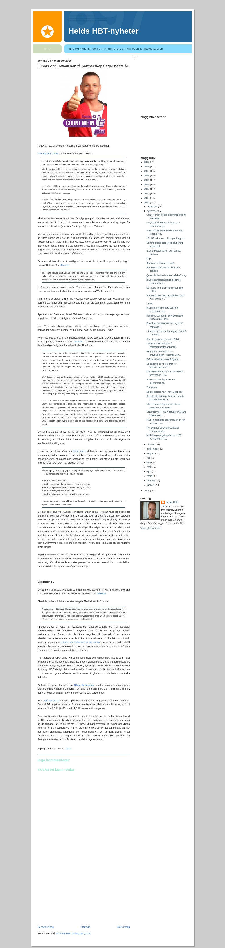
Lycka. (149, 303)
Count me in (79, 451)
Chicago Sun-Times (49, 153)
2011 (147, 198)
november (152, 211)
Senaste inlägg (46, 927)
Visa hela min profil (150, 528)
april (149, 471)
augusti (151, 453)
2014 (147, 184)
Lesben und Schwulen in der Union (80, 642)
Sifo (46, 700)
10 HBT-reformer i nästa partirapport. (165, 238)
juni (149, 462)
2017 (147, 171)
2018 (147, 166)
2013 (147, 189)
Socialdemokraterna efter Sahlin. (163, 339)
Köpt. (149, 258)
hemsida (79, 341)
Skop (56, 700)
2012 (147, 193)
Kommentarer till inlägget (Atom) (73, 933)
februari (151, 480)
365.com (64, 265)
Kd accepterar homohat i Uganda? (164, 391)
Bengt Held (172, 502)
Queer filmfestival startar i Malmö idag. (166, 275)
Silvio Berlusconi (84, 685)
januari (151, 485)
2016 (147, 175)
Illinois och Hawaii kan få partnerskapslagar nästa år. (83, 66)
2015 (147, 180)
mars (150, 476)
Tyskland (101, 593)
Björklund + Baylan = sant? (160, 263)
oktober (151, 444)
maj (149, 467)
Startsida (85, 927)
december (152, 206)
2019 (147, 162)
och (51, 700)
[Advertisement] (70, 895)
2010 (147, 202)
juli (149, 458)
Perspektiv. (152, 387)
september (153, 448)
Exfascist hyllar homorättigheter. (163, 359)
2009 (147, 490)
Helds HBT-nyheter (103, 31)
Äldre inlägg (123, 927)
